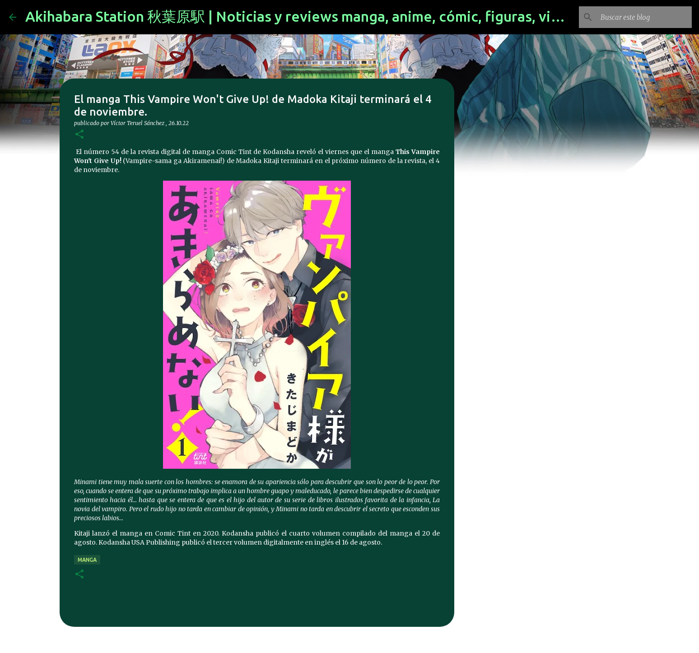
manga (87, 560)
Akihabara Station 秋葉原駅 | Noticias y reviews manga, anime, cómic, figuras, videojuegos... (329, 16)
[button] (79, 135)
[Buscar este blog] (644, 17)
